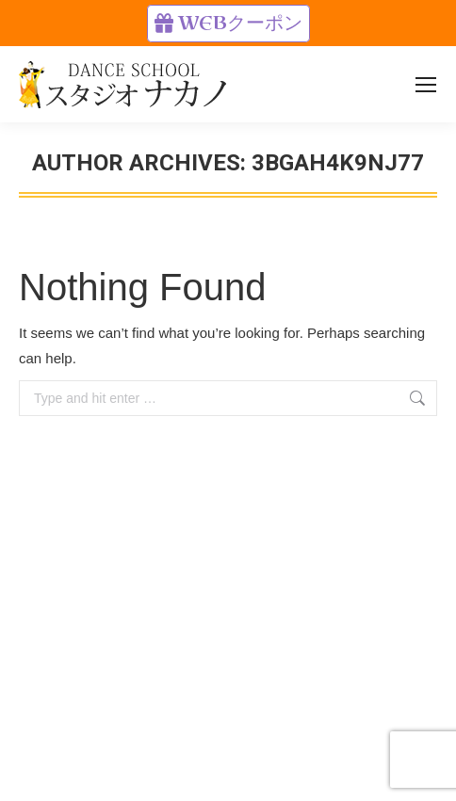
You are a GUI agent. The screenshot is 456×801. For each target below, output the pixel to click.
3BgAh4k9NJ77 (338, 163)
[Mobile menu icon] (426, 84)
